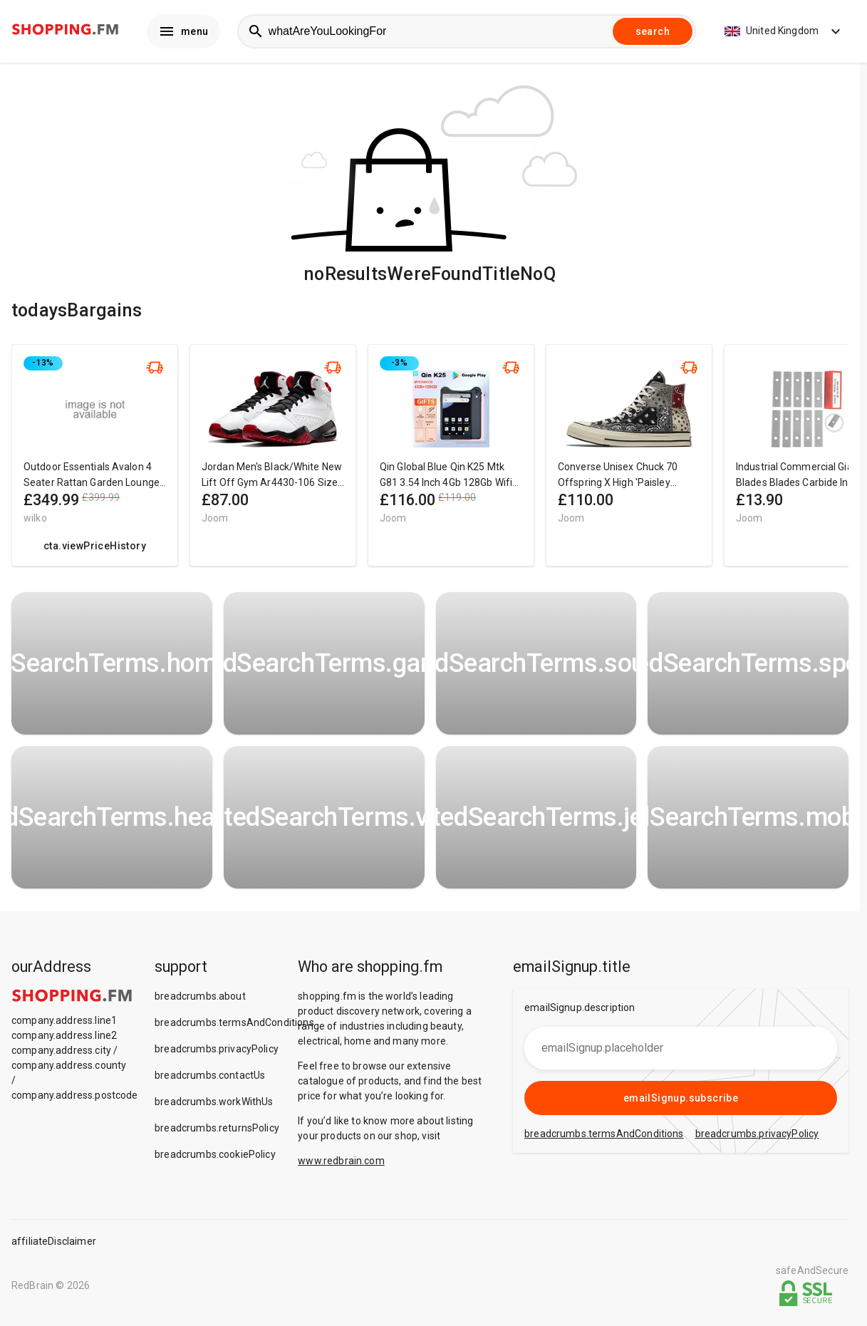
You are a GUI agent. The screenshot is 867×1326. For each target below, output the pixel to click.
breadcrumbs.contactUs (210, 1078)
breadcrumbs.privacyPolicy (217, 1051)
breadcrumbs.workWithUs (214, 1104)
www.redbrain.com (341, 1163)
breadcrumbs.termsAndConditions (234, 1025)
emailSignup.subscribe (680, 1101)
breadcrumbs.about (200, 999)
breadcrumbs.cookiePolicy (215, 1157)
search (652, 32)
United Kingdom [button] (784, 32)
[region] (429, 465)
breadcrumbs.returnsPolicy (217, 1130)
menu (183, 32)
